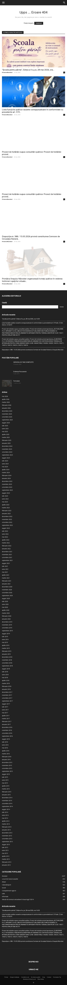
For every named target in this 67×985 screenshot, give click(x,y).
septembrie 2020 (7, 595)
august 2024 (6, 458)
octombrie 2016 (7, 733)
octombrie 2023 (7, 487)
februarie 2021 (6, 581)
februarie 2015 (6, 792)
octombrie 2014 (7, 803)
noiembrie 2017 (7, 695)
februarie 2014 (6, 827)
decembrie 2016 (7, 727)
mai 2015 (5, 783)
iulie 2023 (5, 496)
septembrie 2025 (7, 420)
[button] (3, 2)
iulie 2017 (5, 707)
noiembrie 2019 (7, 625)
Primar (6, 977)
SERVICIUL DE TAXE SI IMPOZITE (23, 362)
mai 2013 (5, 853)
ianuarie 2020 (6, 619)
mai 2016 (5, 748)
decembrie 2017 (7, 692)
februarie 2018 (6, 686)
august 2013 (6, 844)
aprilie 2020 (5, 610)
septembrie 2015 (7, 771)
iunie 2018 (5, 675)
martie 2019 (6, 648)
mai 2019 (5, 642)
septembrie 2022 (7, 525)
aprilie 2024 (5, 469)
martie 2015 (6, 789)
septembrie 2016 (7, 736)
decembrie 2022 (7, 516)
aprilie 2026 (5, 399)
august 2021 (6, 563)
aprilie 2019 (5, 645)
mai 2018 (5, 677)
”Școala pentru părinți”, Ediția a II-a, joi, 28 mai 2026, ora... (28, 70)
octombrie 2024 (7, 452)
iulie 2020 (5, 601)
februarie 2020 (6, 616)
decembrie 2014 (7, 798)
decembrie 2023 (7, 481)
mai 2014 (5, 818)
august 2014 (6, 809)
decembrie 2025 (7, 411)
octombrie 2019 (7, 628)
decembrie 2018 (7, 657)
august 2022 (6, 528)
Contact (49, 977)
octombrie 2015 (7, 768)
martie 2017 (6, 718)
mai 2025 (5, 431)
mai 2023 (5, 502)
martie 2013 (6, 859)
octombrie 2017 (7, 698)
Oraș (43, 977)
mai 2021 (5, 572)
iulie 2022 (5, 531)
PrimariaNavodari (7, 72)
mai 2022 (5, 537)
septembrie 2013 (7, 841)
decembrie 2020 (7, 587)
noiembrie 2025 (7, 414)
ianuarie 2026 (6, 408)
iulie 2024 (5, 461)
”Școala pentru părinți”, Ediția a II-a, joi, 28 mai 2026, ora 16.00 (21, 319)
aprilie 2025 (5, 434)
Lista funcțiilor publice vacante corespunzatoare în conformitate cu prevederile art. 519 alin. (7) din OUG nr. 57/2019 (32, 324)
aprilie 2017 (5, 716)
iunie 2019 (5, 639)
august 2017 (6, 704)
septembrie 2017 (7, 701)
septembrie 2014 (7, 806)
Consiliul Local (25, 977)
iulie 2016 (5, 742)
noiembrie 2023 (7, 484)
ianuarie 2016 (6, 759)
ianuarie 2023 (6, 513)
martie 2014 (6, 824)
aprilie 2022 (5, 540)
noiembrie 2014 (7, 800)
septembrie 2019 (7, 631)
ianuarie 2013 (6, 865)
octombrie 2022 (7, 522)
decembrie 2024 (7, 446)
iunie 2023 (5, 499)
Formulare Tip (57, 977)
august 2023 (6, 493)
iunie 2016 (5, 745)
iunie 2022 (5, 534)
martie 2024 (6, 472)
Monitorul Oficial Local (29, 979)
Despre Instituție (14, 977)
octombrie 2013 (7, 839)
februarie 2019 (6, 651)
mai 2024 (5, 467)
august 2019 (6, 634)
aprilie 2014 (5, 821)
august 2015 (6, 774)
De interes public (35, 977)
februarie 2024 (6, 475)
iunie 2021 (5, 569)
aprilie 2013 (5, 856)
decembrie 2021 (7, 551)
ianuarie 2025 (6, 443)
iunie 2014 (5, 815)
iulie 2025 (5, 426)
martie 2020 (6, 613)
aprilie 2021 (5, 575)
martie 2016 (6, 754)
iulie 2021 (5, 566)
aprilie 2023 (5, 505)
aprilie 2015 (5, 786)
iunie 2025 (5, 428)
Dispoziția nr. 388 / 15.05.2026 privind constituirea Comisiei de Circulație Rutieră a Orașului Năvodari (32, 349)
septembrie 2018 (7, 666)
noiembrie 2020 (7, 590)
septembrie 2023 (7, 490)
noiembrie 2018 (7, 660)
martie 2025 (6, 437)
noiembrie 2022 (7, 519)
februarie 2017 (6, 721)
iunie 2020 (5, 604)
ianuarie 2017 (6, 724)
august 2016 (6, 739)
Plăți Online (41, 979)
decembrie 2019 (7, 622)
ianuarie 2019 (6, 654)
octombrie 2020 (7, 592)
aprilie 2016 (5, 751)
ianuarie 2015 (6, 795)
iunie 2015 (5, 780)
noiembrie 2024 (7, 449)
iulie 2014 (5, 812)
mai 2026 (5, 396)
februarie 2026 (6, 405)
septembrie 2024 (7, 455)
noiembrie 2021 (7, 554)
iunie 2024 (5, 464)
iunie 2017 (5, 710)
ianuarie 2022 (6, 549)
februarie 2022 (6, 546)
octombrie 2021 (7, 557)
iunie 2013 (5, 850)
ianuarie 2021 (6, 584)
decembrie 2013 (7, 833)
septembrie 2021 (7, 560)
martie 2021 (6, 578)
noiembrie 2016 (7, 730)
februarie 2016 (6, 757)
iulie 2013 (5, 847)
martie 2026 (6, 402)
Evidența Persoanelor (20, 371)
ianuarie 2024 (6, 478)
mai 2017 (5, 713)
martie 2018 (6, 683)
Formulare (16, 381)
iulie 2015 (5, 777)
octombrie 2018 (7, 663)
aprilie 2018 (5, 680)
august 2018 (6, 669)
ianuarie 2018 (6, 689)
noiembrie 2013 (7, 836)
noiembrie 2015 (7, 765)
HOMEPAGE (39, 23)
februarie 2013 (6, 862)
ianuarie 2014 (6, 830)
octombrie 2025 (7, 417)
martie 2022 (6, 543)
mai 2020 (5, 607)
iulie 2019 (5, 636)
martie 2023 (6, 508)
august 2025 (6, 423)
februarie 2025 (6, 440)
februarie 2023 (6, 510)
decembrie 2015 (7, 762)
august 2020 (6, 598)
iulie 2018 (5, 672)
